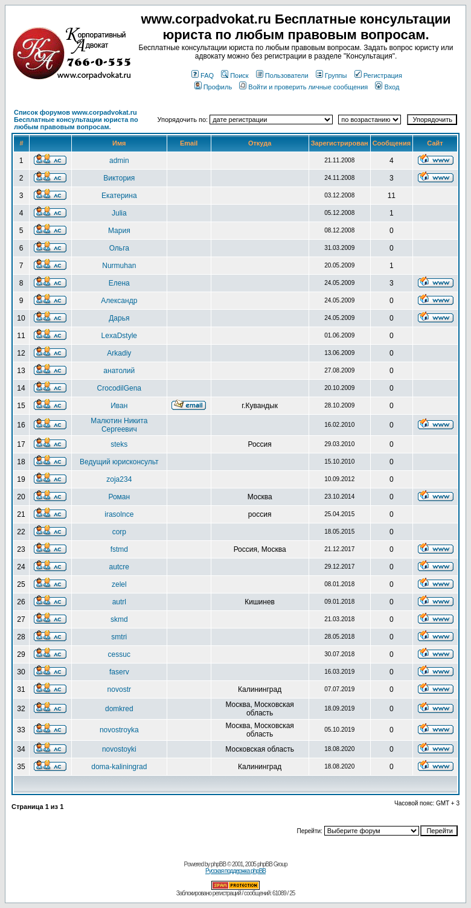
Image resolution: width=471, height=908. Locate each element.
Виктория (119, 178)
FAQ (202, 75)
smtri (119, 637)
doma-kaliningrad (119, 767)
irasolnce (118, 514)
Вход (387, 87)
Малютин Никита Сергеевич (119, 425)
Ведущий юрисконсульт (119, 462)
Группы (331, 75)
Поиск (234, 75)
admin (119, 160)
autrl (119, 602)
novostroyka (119, 730)
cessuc (119, 654)
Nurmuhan (119, 265)
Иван (119, 405)
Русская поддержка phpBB (235, 871)
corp (119, 532)
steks (119, 444)
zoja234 (119, 479)
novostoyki (119, 749)
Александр (119, 300)
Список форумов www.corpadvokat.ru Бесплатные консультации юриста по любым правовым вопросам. (76, 119)
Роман (119, 497)
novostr (119, 689)
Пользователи (282, 75)
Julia (119, 213)
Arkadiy (119, 353)
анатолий (119, 370)
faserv (119, 672)
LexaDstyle (119, 335)
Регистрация (378, 75)
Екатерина (119, 195)
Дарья (119, 318)
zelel (119, 584)
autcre (119, 567)
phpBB (218, 864)
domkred (119, 709)
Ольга (119, 248)
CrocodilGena (119, 388)
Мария (119, 230)
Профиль (213, 87)
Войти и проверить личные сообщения (303, 87)
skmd (119, 619)
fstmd (119, 549)
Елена (119, 283)
